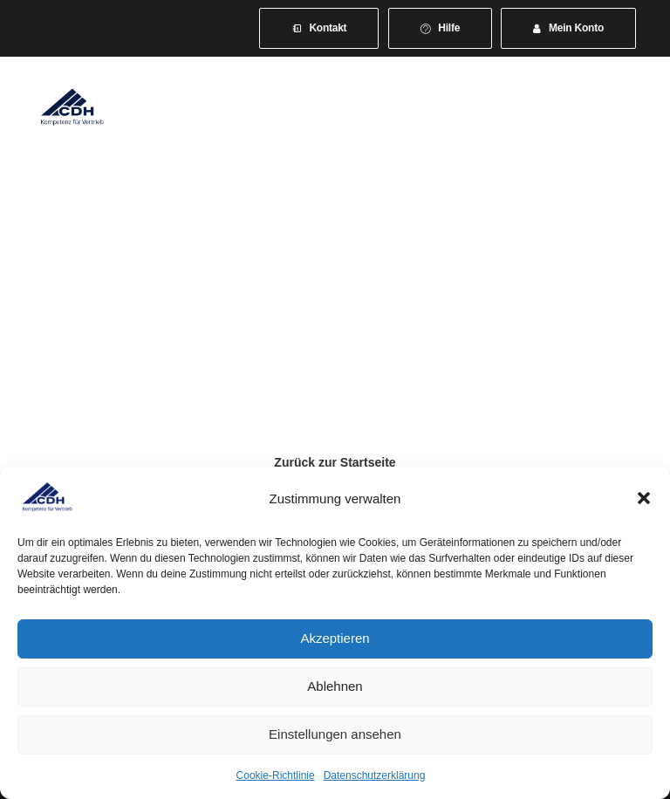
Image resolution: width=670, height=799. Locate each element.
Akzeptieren (334, 638)
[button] (644, 498)
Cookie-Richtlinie (275, 775)
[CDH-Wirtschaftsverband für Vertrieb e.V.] (72, 106)
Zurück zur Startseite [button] (334, 462)
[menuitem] (319, 28)
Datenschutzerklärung (375, 775)
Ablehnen (334, 686)
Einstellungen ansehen (335, 734)
